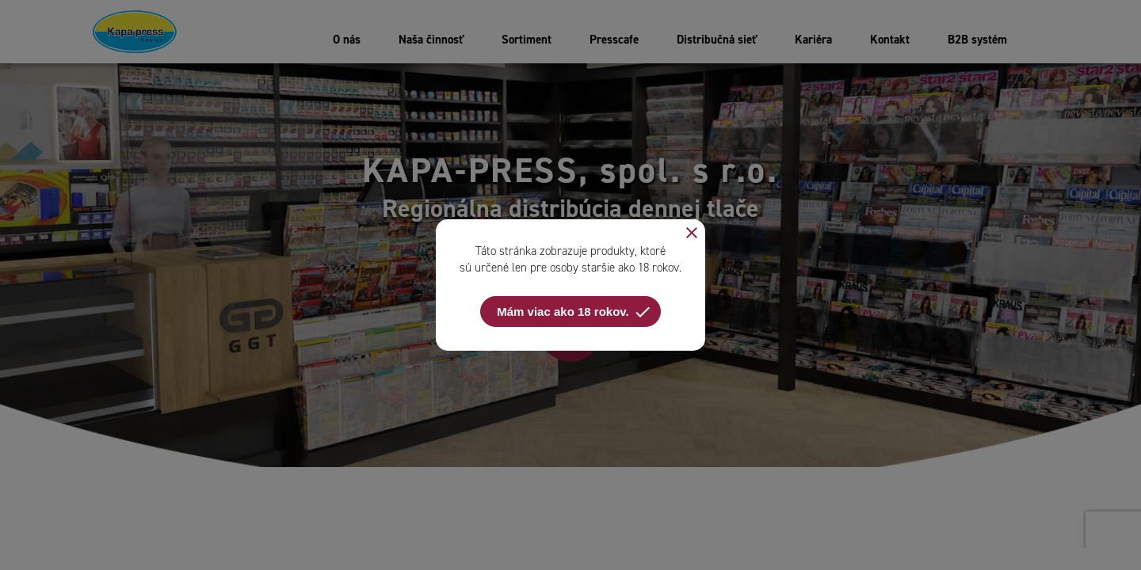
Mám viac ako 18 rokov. (574, 311)
